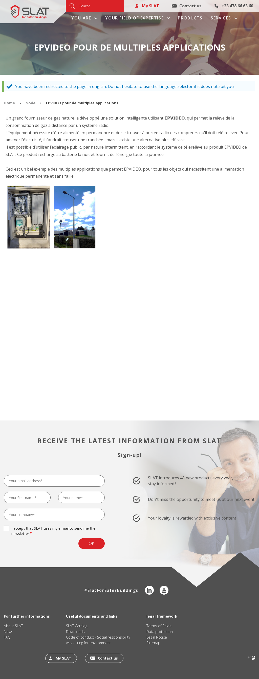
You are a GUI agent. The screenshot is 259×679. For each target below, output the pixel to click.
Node (30, 103)
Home (9, 103)
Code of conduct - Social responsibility (98, 637)
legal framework (161, 616)
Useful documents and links (91, 616)
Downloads (75, 631)
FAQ (7, 637)
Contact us (190, 6)
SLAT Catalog (76, 625)
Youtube (164, 590)
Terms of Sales (158, 625)
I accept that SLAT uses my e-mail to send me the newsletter (53, 531)
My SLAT (150, 6)
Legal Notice (156, 637)
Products (190, 18)
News (8, 631)
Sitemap (153, 642)
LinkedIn (149, 590)
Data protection (159, 631)
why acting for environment (88, 642)
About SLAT (13, 625)
